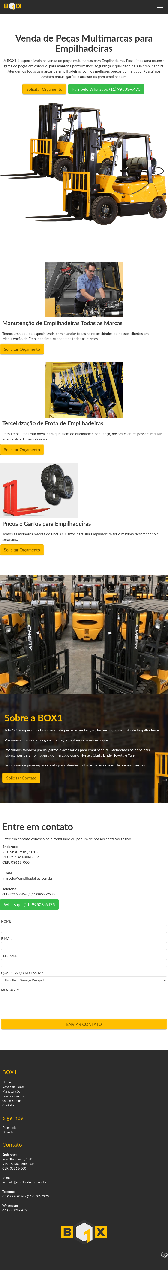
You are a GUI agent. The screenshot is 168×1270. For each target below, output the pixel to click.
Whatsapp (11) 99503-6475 (29, 904)
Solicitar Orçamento (44, 89)
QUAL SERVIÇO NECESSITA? (22, 973)
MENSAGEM (10, 990)
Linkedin (8, 1132)
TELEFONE (9, 956)
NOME (6, 921)
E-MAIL (6, 938)
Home (6, 1082)
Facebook (9, 1127)
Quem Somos (11, 1101)
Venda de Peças (13, 1087)
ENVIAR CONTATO (84, 1024)
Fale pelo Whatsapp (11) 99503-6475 (106, 89)
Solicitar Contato (21, 777)
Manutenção (11, 1091)
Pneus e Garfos (13, 1096)
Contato (8, 1105)
